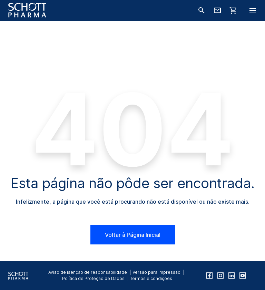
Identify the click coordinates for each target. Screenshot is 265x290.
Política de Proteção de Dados (93, 278)
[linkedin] (231, 275)
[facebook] (209, 275)
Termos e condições (151, 278)
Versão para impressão (156, 272)
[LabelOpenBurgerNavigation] (252, 10)
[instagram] (220, 275)
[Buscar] (201, 10)
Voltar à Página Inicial (132, 234)
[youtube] (242, 275)
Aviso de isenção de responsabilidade (87, 272)
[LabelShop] (233, 10)
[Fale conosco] (217, 10)
